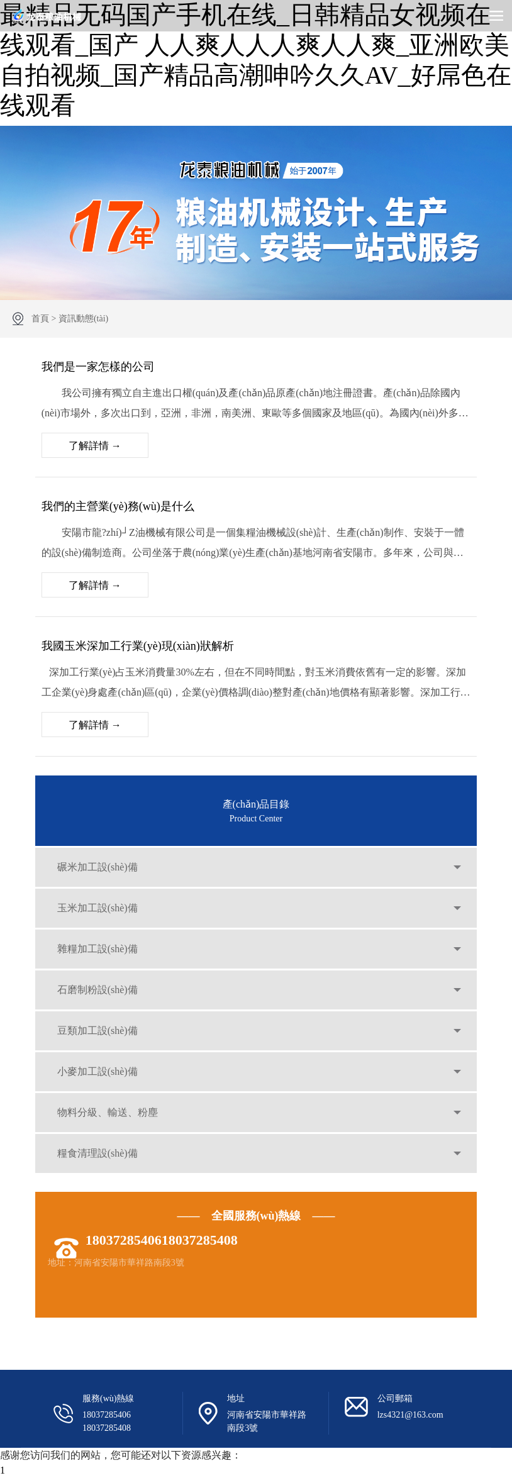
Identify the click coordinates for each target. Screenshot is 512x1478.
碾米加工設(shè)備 (97, 867)
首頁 (40, 318)
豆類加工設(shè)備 (97, 1030)
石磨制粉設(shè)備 (97, 989)
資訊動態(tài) (83, 318)
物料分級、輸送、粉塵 (107, 1112)
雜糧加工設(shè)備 (97, 948)
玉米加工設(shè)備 (97, 908)
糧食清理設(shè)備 (97, 1153)
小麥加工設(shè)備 (97, 1071)
